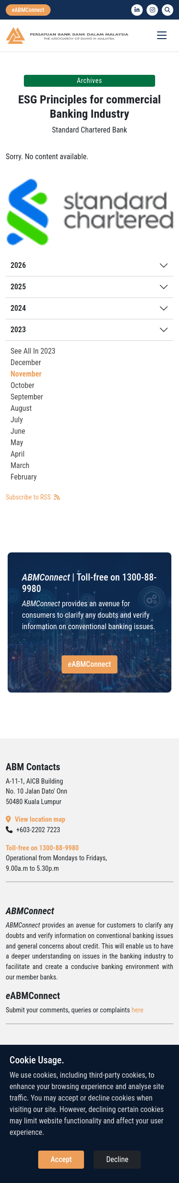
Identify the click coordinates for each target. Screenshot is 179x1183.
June (18, 431)
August (21, 408)
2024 (18, 308)
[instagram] (152, 10)
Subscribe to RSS (33, 497)
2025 (18, 286)
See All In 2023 (33, 351)
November (26, 373)
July (17, 419)
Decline (117, 1159)
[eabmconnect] (28, 10)
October (22, 385)
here (138, 1010)
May (17, 442)
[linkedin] (137, 10)
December (26, 362)
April (17, 454)
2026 (18, 265)
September (27, 396)
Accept (61, 1159)
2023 (18, 329)
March (20, 465)
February (24, 476)
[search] (167, 10)
